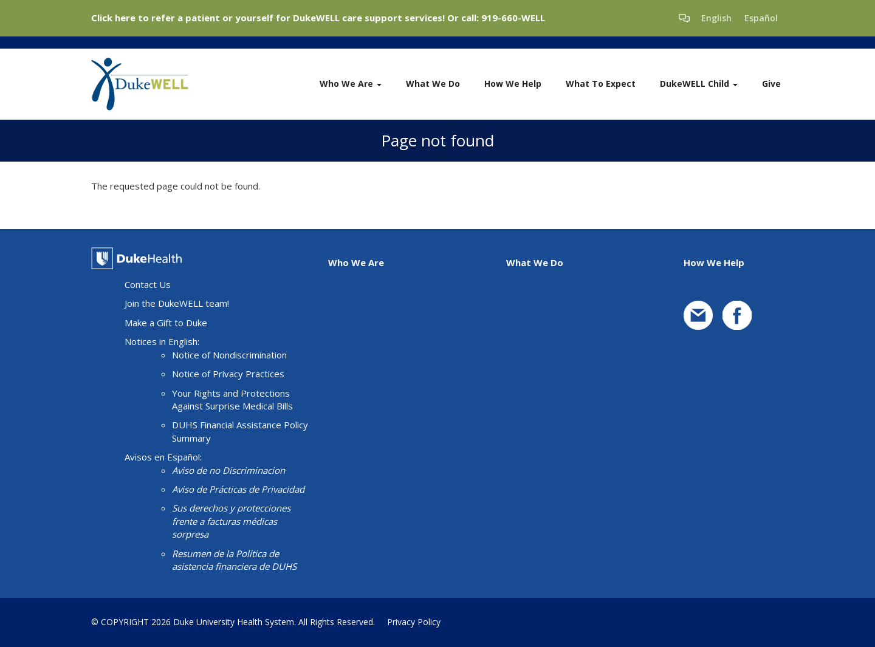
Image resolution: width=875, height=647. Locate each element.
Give (771, 83)
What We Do (433, 83)
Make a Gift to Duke (166, 323)
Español (761, 18)
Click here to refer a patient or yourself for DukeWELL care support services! (268, 18)
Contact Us (148, 284)
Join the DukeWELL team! (177, 303)
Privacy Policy (414, 622)
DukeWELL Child (699, 83)
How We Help (512, 83)
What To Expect (601, 83)
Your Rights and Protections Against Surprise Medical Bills (232, 399)
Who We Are (351, 83)
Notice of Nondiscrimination (229, 355)
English (716, 18)
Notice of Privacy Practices (228, 374)
